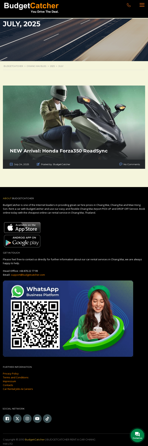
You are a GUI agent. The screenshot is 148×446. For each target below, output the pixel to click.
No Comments (132, 164)
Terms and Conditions (16, 377)
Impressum (9, 381)
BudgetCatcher (35, 439)
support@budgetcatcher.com (28, 274)
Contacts (8, 385)
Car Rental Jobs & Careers (18, 389)
